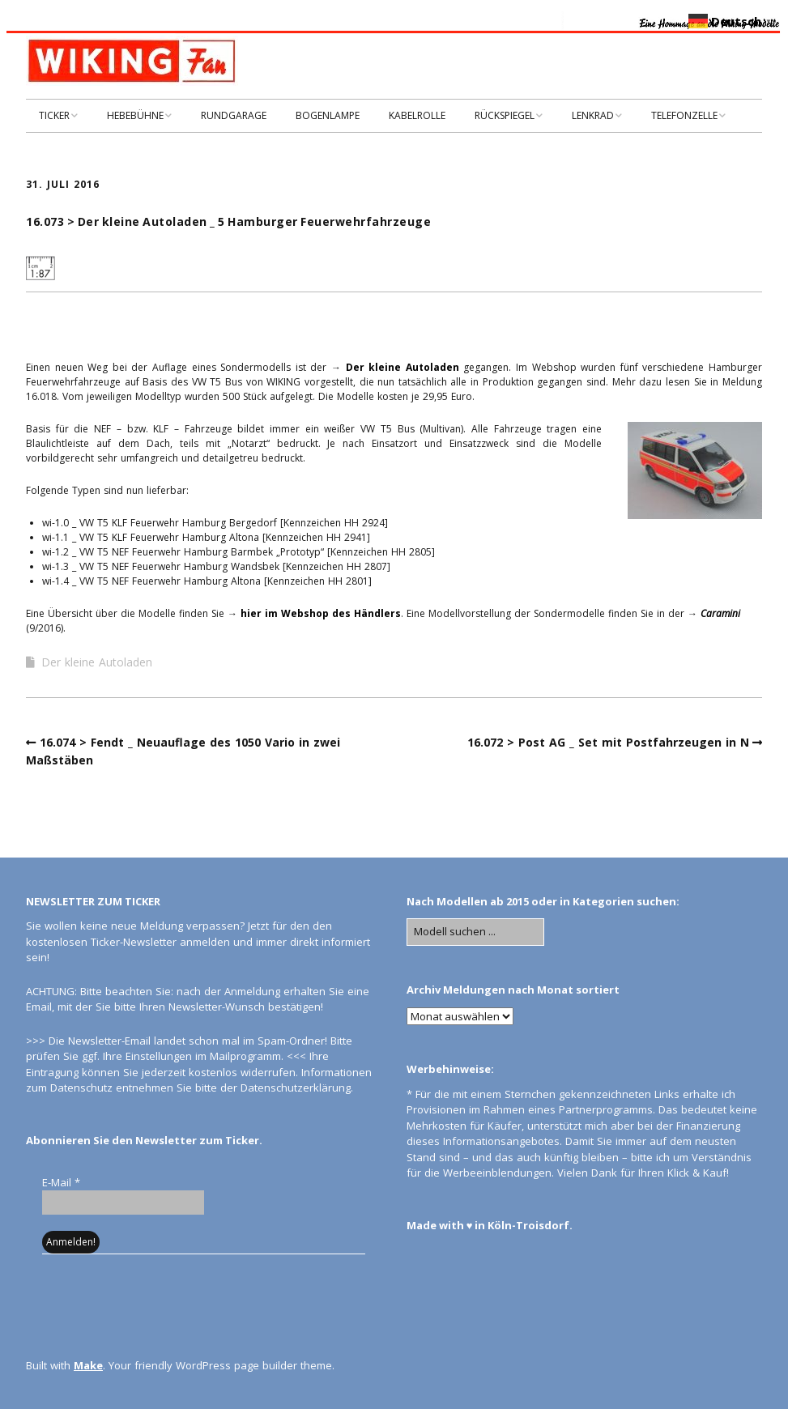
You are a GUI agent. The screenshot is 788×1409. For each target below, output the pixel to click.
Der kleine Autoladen (400, 367)
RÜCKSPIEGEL (505, 115)
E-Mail (61, 1182)
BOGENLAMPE (328, 115)
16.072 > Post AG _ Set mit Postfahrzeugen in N (608, 742)
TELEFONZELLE (684, 115)
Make (88, 1365)
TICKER (54, 115)
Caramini (720, 613)
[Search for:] (475, 932)
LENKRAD (593, 115)
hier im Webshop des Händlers (321, 613)
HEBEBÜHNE (135, 115)
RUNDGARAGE (233, 115)
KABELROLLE (417, 115)
